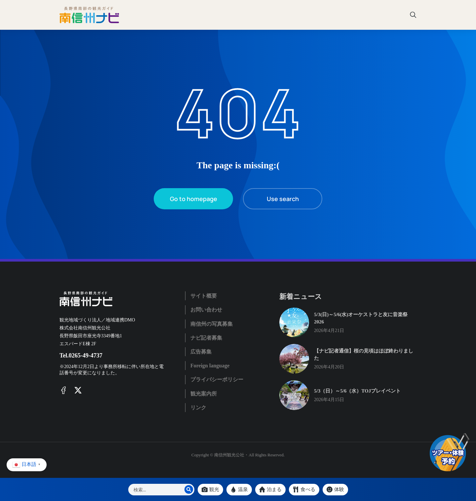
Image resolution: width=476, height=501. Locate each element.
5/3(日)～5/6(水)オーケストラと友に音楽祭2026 (361, 318)
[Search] (188, 489)
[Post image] (294, 322)
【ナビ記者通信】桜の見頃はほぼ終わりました (363, 354)
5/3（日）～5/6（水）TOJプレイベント (357, 391)
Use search (283, 199)
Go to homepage (193, 199)
